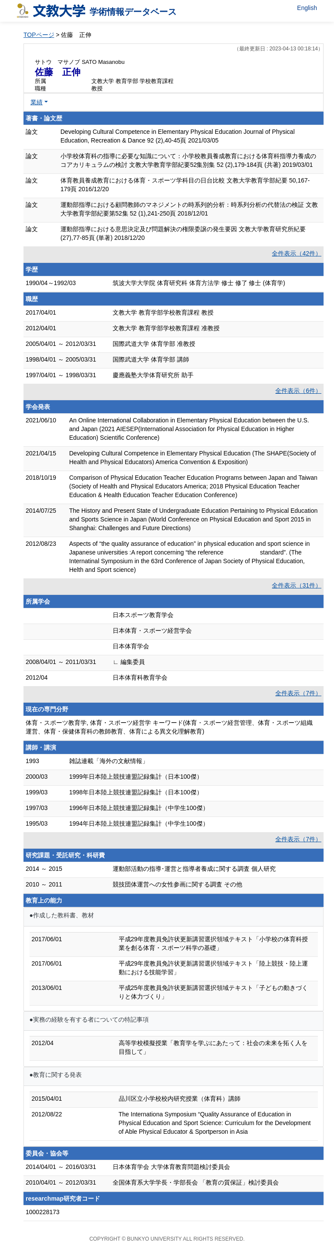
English (307, 7)
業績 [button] (36, 102)
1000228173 (43, 1211)
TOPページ (38, 34)
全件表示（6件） (298, 390)
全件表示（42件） (296, 253)
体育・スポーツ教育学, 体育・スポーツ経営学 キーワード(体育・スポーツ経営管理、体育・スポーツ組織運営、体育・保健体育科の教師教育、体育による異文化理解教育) (169, 727)
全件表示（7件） (298, 693)
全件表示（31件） (296, 585)
